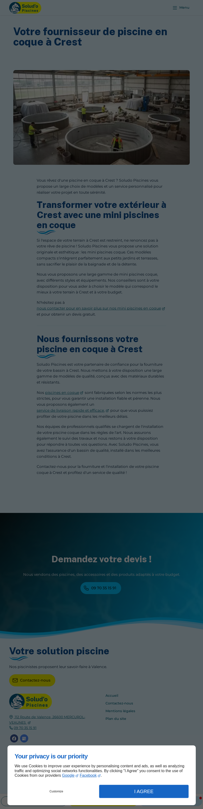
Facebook (88, 775)
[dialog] (101, 775)
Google (68, 775)
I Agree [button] (144, 791)
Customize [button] (56, 791)
